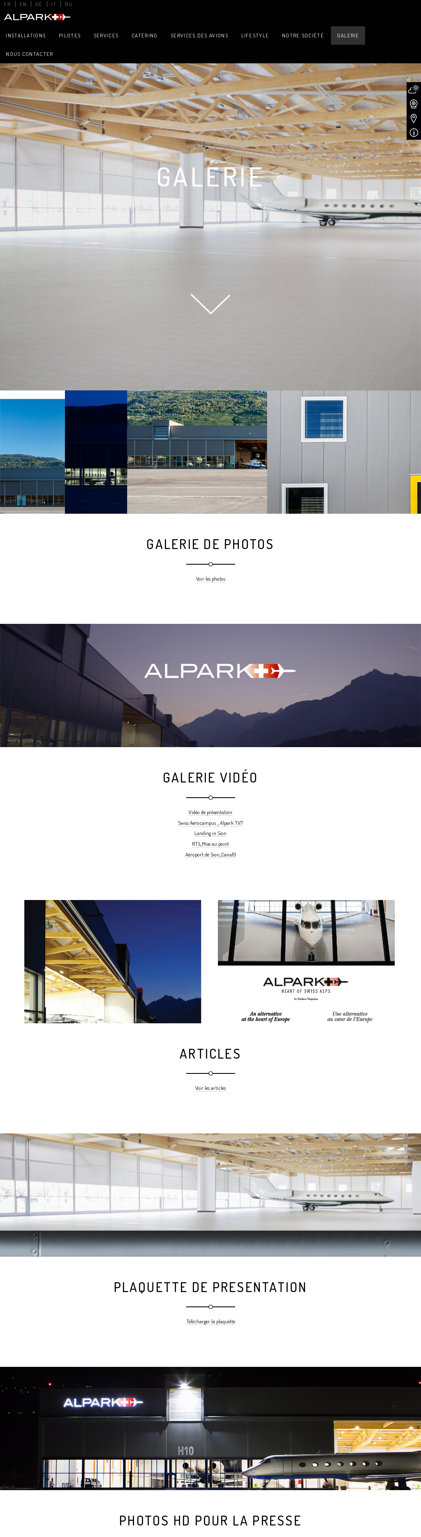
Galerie (348, 35)
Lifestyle (255, 35)
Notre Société (303, 35)
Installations (26, 35)
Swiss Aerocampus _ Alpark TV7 (210, 822)
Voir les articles (210, 1088)
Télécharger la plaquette (210, 1321)
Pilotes (70, 35)
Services (106, 35)
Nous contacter (29, 54)
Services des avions (199, 35)
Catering (144, 35)
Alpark (36, 17)
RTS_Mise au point (210, 843)
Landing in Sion (210, 833)
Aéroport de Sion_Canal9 (210, 854)
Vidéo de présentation (210, 812)
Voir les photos (210, 578)
